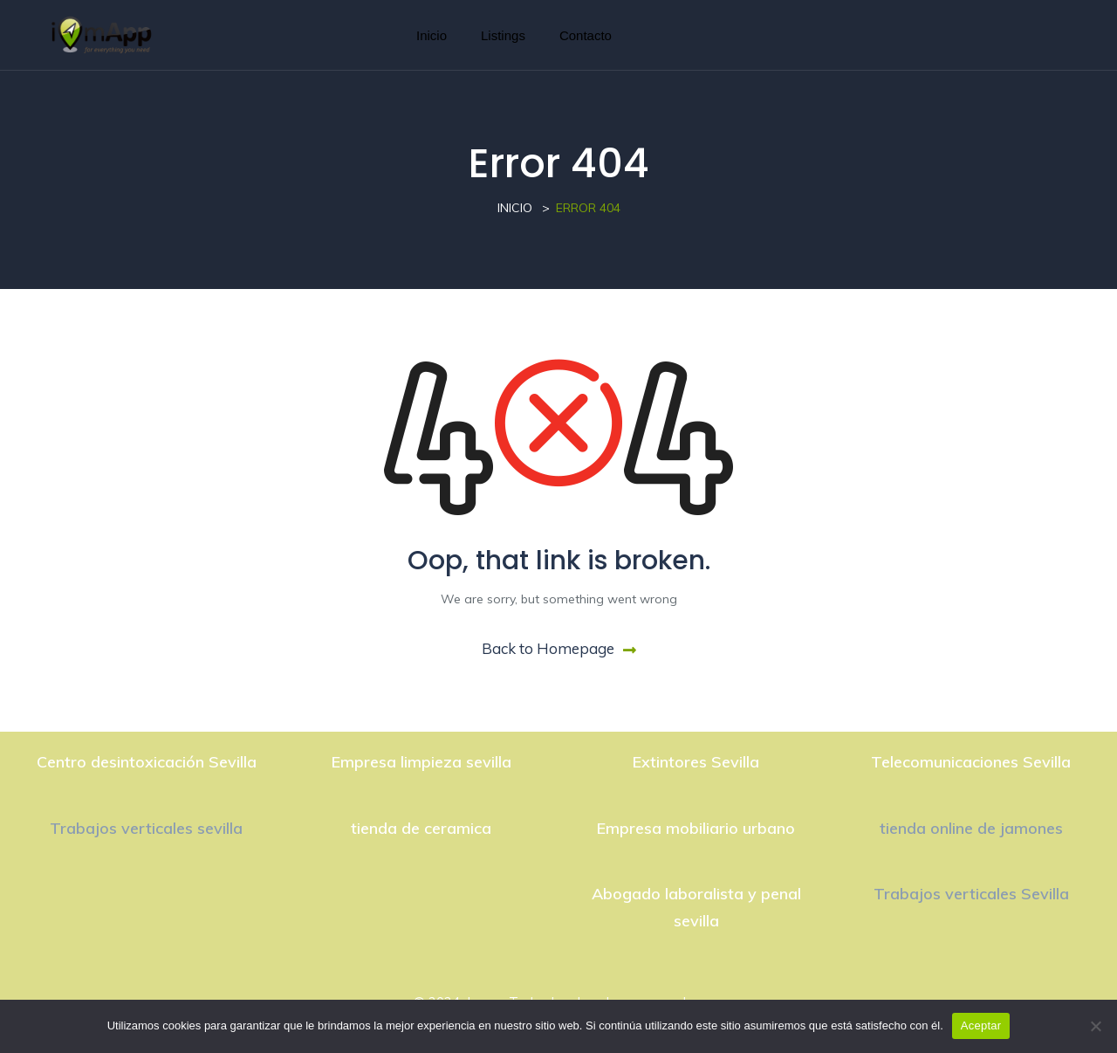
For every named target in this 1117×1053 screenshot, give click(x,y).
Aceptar (981, 1025)
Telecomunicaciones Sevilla (971, 762)
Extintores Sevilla (696, 762)
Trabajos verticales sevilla (146, 828)
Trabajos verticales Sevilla (971, 894)
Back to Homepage (559, 648)
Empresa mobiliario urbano (696, 828)
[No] (1095, 1026)
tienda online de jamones (971, 828)
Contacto (585, 35)
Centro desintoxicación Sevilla (147, 762)
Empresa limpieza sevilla (421, 762)
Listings (503, 35)
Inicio (431, 35)
